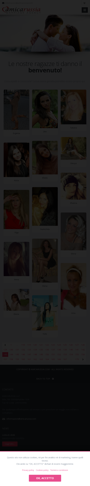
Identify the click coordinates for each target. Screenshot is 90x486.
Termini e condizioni (59, 470)
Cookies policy (42, 470)
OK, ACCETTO (45, 478)
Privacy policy (28, 470)
